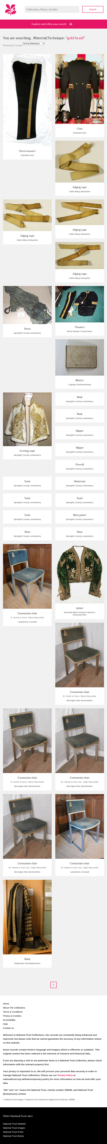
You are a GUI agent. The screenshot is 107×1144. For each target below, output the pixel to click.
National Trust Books (13, 1136)
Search (92, 9)
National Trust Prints (13, 1132)
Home (6, 1003)
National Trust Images (14, 1128)
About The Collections (14, 1007)
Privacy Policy (65, 1075)
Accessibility (9, 1020)
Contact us (8, 1028)
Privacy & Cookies (12, 1016)
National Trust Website (14, 1123)
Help (5, 1024)
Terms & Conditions (13, 1011)
